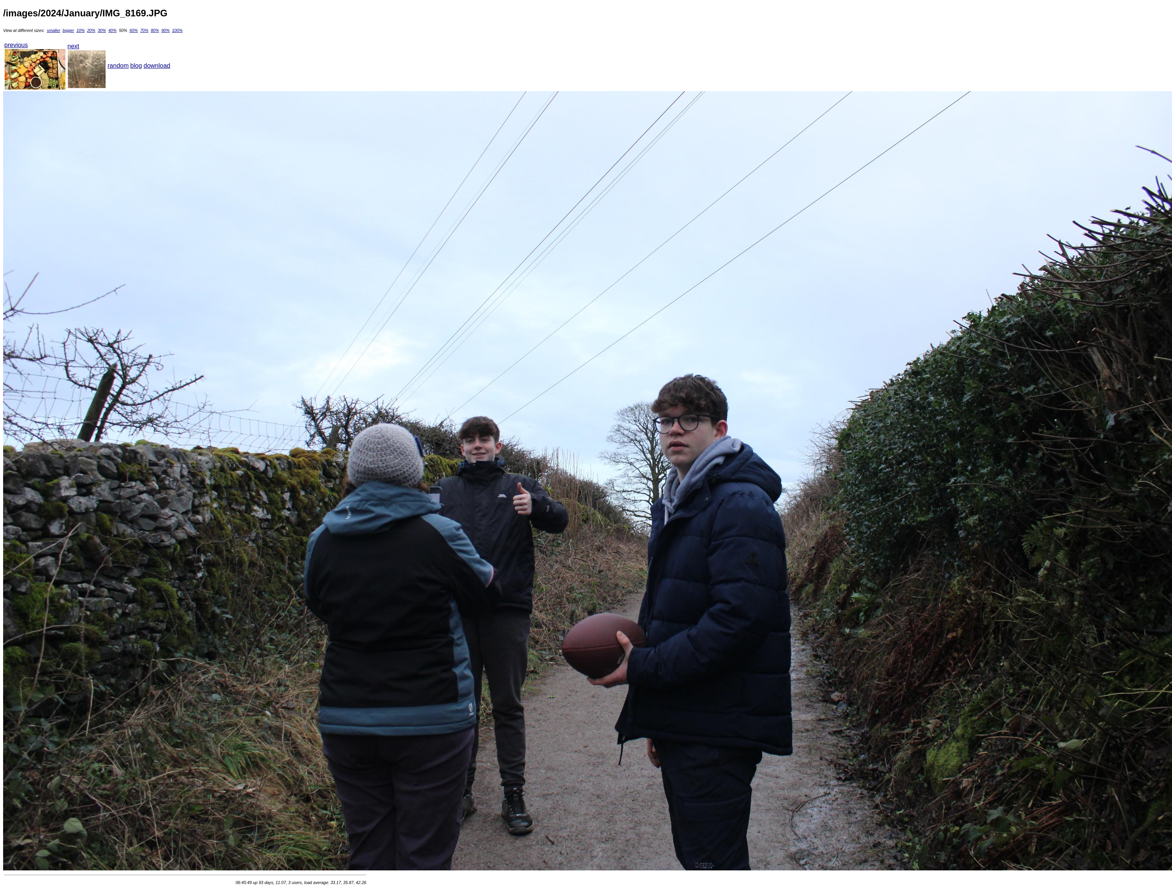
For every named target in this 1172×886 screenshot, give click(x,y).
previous (16, 45)
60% (133, 30)
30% (102, 30)
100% (177, 30)
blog (136, 65)
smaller (53, 30)
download (157, 65)
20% (91, 30)
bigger (68, 30)
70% (144, 30)
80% (155, 30)
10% (80, 30)
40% (112, 30)
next (73, 46)
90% (165, 30)
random (118, 65)
